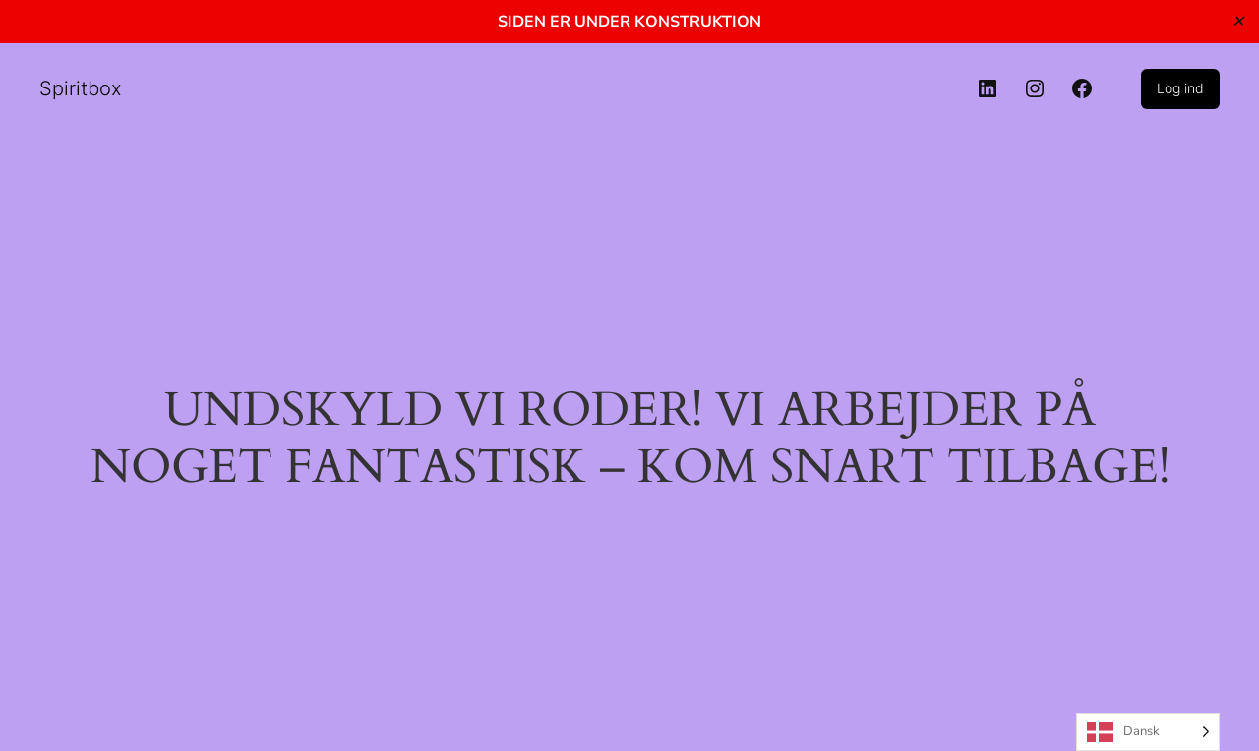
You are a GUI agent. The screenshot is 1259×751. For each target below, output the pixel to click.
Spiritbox (80, 88)
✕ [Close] (1237, 21)
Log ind (1180, 88)
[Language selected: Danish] (1148, 732)
